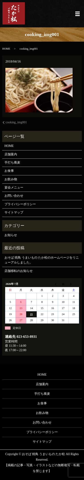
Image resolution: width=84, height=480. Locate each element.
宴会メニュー (13, 187)
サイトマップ (13, 212)
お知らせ (10, 235)
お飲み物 (10, 179)
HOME (6, 48)
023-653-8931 (27, 336)
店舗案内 (10, 154)
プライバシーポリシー (20, 204)
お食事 (9, 170)
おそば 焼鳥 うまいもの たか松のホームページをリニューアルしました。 (41, 260)
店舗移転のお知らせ (18, 271)
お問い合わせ (13, 195)
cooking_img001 (16, 122)
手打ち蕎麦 (12, 162)
